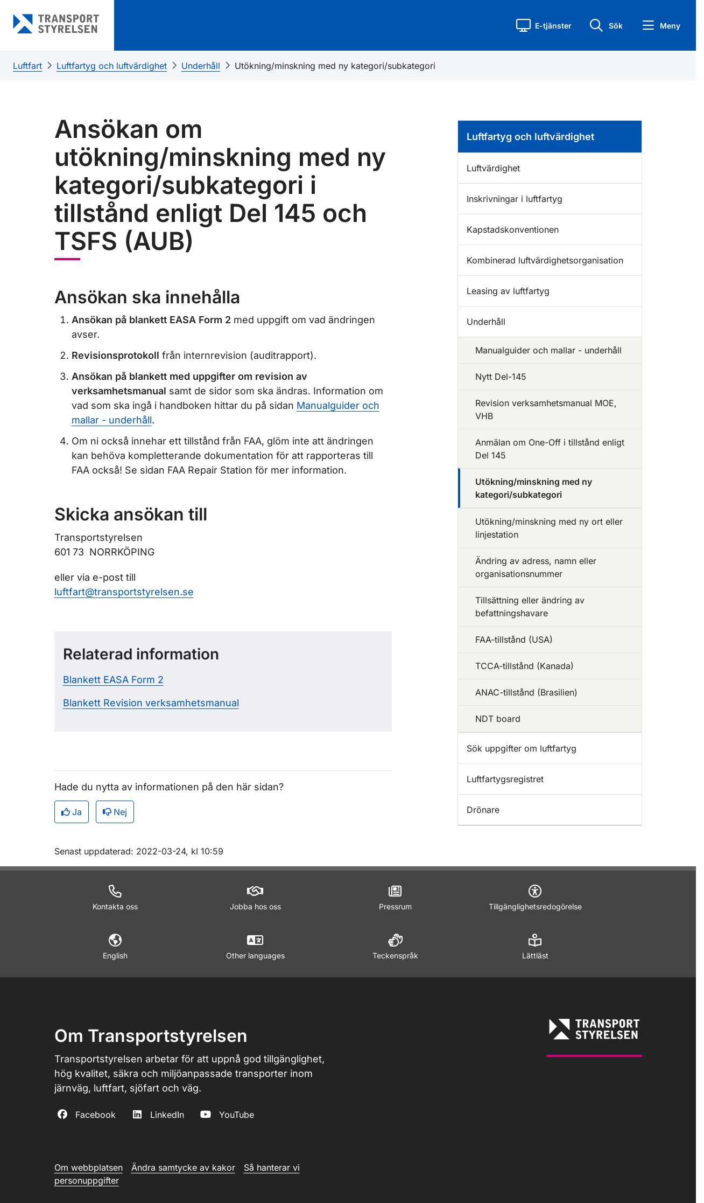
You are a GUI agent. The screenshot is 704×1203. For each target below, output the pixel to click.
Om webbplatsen (88, 1167)
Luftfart (27, 65)
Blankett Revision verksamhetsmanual (151, 702)
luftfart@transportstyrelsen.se (124, 591)
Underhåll (200, 65)
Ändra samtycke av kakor (183, 1167)
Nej (115, 811)
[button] (544, 25)
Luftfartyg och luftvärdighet (112, 65)
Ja (71, 811)
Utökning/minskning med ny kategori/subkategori (335, 65)
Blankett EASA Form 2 (113, 679)
